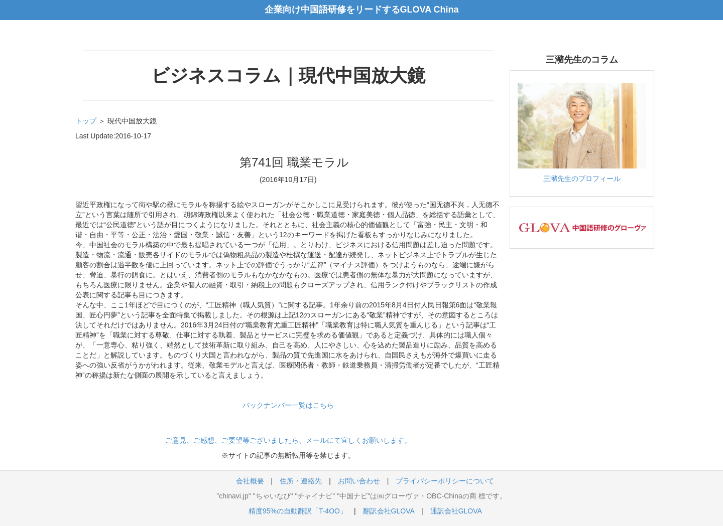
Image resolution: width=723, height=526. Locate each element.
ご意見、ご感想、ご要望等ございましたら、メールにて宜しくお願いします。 (288, 440)
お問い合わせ (359, 481)
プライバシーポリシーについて (445, 481)
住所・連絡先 (301, 481)
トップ (85, 121)
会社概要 (250, 481)
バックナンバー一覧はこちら (288, 405)
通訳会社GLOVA (455, 511)
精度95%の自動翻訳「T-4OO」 (298, 511)
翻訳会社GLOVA (388, 511)
